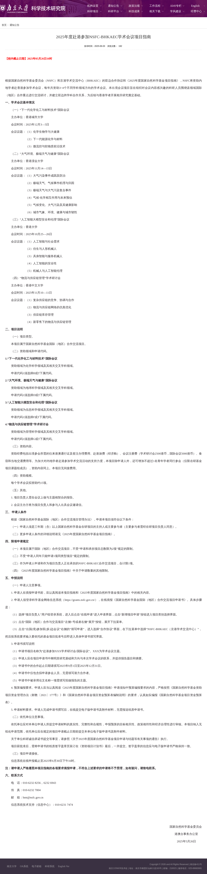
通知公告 (14, 25)
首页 (4, 25)
